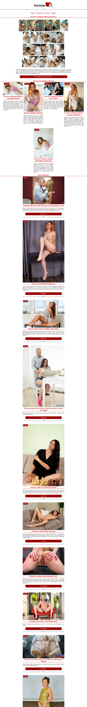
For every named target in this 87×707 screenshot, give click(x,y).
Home (32, 13)
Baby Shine (43, 338)
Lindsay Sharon (43, 586)
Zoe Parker (43, 668)
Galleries (53, 13)
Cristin (43, 541)
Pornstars (47, 13)
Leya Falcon (43, 628)
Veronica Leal (43, 214)
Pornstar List (39, 13)
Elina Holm (43, 293)
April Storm (43, 417)
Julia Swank (43, 496)
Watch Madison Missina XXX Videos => (43, 76)
